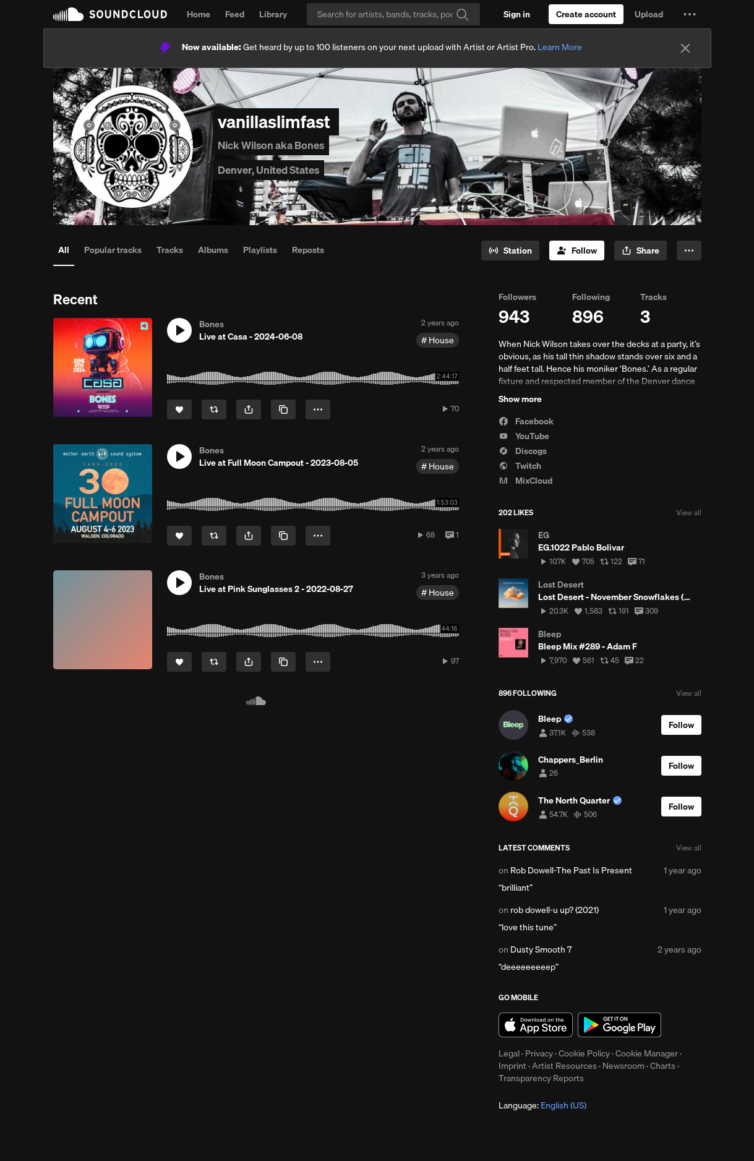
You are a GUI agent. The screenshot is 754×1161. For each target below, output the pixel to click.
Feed (234, 14)
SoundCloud (110, 14)
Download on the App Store (536, 1025)
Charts (662, 1066)
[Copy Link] (283, 409)
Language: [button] (542, 1105)
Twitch (520, 466)
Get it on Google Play (619, 1025)
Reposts (308, 250)
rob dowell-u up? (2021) (554, 910)
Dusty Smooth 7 (541, 949)
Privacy (539, 1053)
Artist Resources (564, 1066)
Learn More (560, 47)
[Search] (393, 14)
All (63, 250)
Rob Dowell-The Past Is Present (571, 870)
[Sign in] (517, 14)
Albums (213, 250)
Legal (509, 1053)
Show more (520, 399)
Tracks (169, 250)
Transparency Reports (541, 1078)
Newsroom (623, 1066)
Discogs (523, 451)
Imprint (512, 1066)
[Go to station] (510, 250)
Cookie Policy (584, 1053)
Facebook (526, 421)
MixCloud (525, 480)
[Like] (179, 409)
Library (273, 14)
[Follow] (576, 250)
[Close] (685, 48)
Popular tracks (113, 250)
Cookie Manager (646, 1053)
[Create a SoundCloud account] (586, 14)
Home (198, 14)
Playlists (260, 250)
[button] (689, 14)
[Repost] (214, 409)
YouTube (524, 436)
